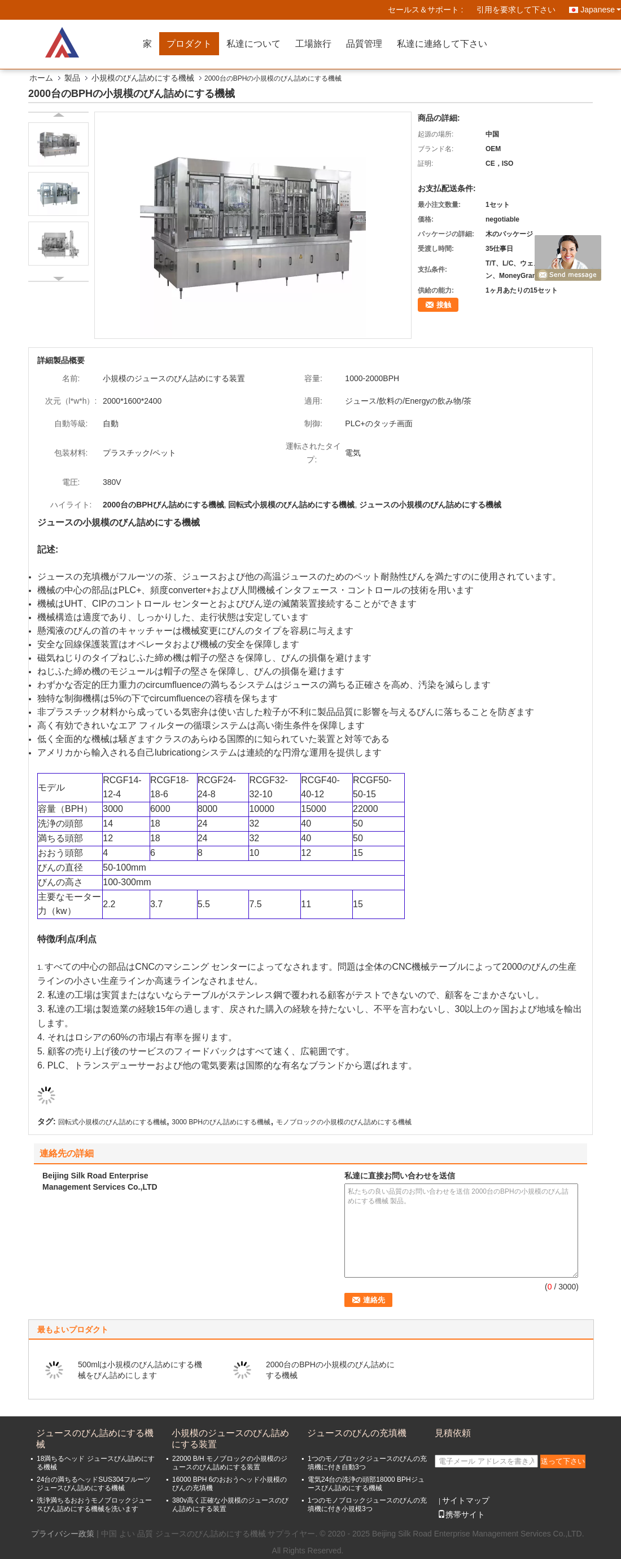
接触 (443, 305)
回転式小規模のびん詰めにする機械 (112, 1122)
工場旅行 (313, 43)
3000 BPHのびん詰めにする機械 (221, 1122)
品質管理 (364, 43)
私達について (253, 43)
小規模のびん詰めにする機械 (142, 77)
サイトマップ (465, 1500)
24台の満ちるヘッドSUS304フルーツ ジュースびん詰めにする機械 (94, 1484)
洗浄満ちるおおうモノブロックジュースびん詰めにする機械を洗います (94, 1504)
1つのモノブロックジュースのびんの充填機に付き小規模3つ (367, 1504)
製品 (72, 77)
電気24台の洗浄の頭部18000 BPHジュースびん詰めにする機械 (366, 1484)
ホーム (41, 77)
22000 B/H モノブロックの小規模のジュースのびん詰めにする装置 (229, 1463)
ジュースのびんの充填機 (356, 1433)
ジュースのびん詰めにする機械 (95, 1438)
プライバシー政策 (62, 1533)
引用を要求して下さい (516, 9)
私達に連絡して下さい (442, 43)
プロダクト (189, 43)
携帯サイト (461, 1514)
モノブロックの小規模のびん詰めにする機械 (344, 1122)
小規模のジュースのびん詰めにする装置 (230, 1438)
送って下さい (563, 1461)
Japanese (600, 9)
